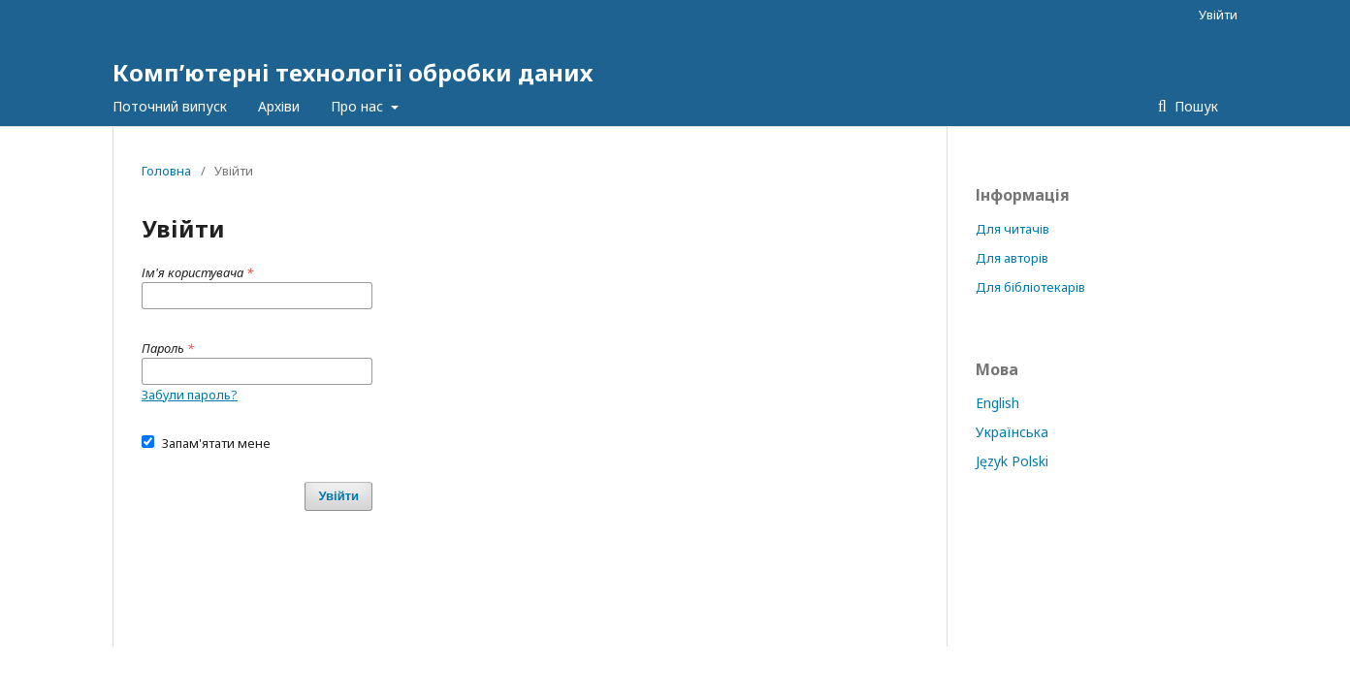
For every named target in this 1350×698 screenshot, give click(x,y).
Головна (166, 170)
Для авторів (1012, 258)
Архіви (279, 106)
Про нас (359, 106)
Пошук (1194, 106)
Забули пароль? (190, 394)
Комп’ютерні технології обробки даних (352, 72)
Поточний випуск (169, 106)
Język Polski (1012, 461)
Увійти (1218, 14)
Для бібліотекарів (1030, 287)
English (997, 403)
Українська (1012, 432)
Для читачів (1012, 229)
